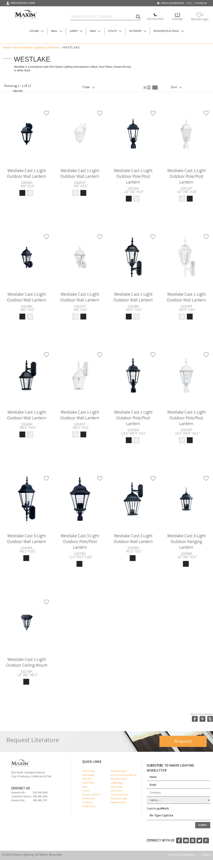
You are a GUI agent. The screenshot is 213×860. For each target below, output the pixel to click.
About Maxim (88, 782)
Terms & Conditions (91, 794)
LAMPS (76, 31)
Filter (88, 87)
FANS (95, 31)
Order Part (87, 779)
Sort (176, 87)
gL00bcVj (163, 808)
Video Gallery (117, 786)
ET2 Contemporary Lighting (123, 775)
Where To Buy (88, 771)
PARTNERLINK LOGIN (20, 3)
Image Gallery (117, 782)
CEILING (36, 31)
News (84, 786)
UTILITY (115, 31)
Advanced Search (119, 771)
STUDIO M (201, 3)
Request (183, 741)
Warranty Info (88, 798)
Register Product (118, 802)
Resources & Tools (119, 779)
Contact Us (87, 802)
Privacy (85, 790)
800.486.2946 (40, 796)
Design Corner (88, 806)
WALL (56, 31)
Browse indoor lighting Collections (37, 47)
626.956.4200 (40, 793)
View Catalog (88, 775)
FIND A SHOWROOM (170, 3)
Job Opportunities (119, 794)
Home (7, 47)
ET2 (189, 3)
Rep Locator (116, 790)
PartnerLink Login (119, 798)
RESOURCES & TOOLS (169, 31)
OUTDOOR (137, 31)
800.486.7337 (40, 800)
